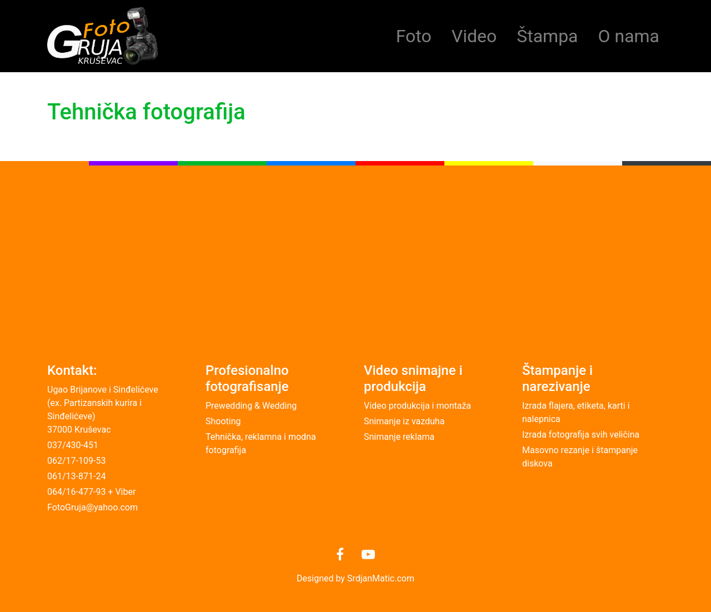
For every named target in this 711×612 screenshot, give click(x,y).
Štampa (547, 36)
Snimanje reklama (399, 437)
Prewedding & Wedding (251, 405)
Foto (414, 36)
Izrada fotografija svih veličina (580, 434)
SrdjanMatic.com (380, 578)
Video (474, 36)
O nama (629, 36)
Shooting (223, 421)
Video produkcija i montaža (417, 405)
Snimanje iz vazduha (404, 421)
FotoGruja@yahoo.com (92, 507)
